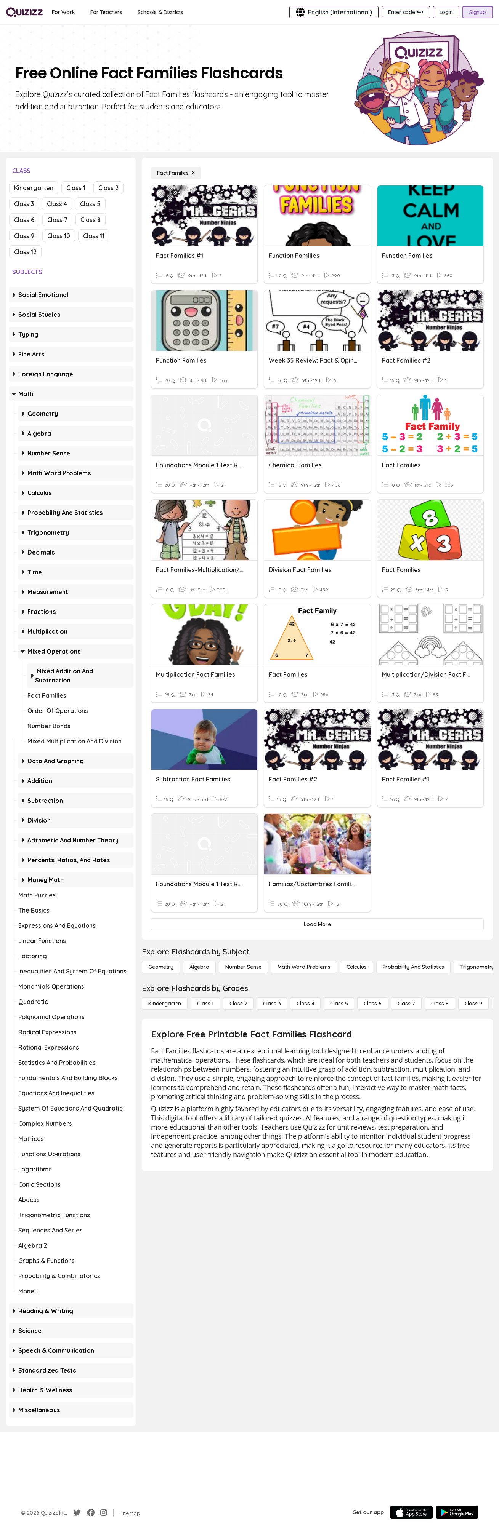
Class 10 (58, 236)
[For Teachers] (106, 12)
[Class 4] (305, 1003)
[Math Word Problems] (304, 967)
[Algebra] (199, 967)
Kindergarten (33, 188)
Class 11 (93, 236)
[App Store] (411, 1512)
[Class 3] (272, 1003)
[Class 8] (440, 1003)
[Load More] (317, 924)
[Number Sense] (243, 967)
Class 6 (24, 220)
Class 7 (57, 220)
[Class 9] (473, 1003)
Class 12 (25, 252)
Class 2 (108, 188)
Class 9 (24, 236)
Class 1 (75, 188)
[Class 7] (406, 1003)
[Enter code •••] (406, 12)
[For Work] (63, 12)
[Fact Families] (176, 173)
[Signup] (477, 12)
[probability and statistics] (413, 967)
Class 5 (90, 204)
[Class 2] (238, 1003)
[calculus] (356, 967)
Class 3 (24, 204)
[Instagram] (103, 1513)
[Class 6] (372, 1003)
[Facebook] (91, 1513)
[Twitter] (77, 1513)
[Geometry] (161, 967)
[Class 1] (205, 1003)
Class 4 (57, 204)
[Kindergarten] (165, 1003)
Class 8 (90, 220)
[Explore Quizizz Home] (24, 12)
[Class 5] (339, 1003)
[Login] (446, 12)
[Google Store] (457, 1512)
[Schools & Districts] (160, 12)
